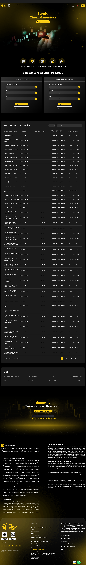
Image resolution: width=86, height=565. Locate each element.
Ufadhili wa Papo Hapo (21, 5)
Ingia (83, 5)
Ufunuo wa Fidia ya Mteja (68, 546)
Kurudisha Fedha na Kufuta (68, 544)
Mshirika (36, 5)
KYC (62, 552)
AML (62, 549)
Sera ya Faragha (65, 535)
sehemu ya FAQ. (53, 1)
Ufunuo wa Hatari (65, 538)
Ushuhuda (31, 5)
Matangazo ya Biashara (45, 5)
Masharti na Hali (65, 541)
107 (76, 358)
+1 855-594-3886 (36, 545)
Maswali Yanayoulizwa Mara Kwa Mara (60, 5)
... (73, 358)
